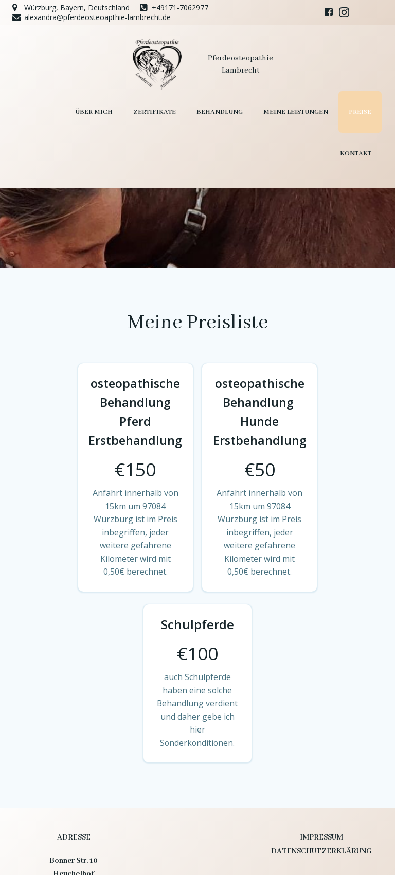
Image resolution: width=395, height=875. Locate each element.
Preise (308, 111)
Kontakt (356, 111)
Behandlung (168, 111)
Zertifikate (103, 111)
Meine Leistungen (244, 111)
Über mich (42, 111)
